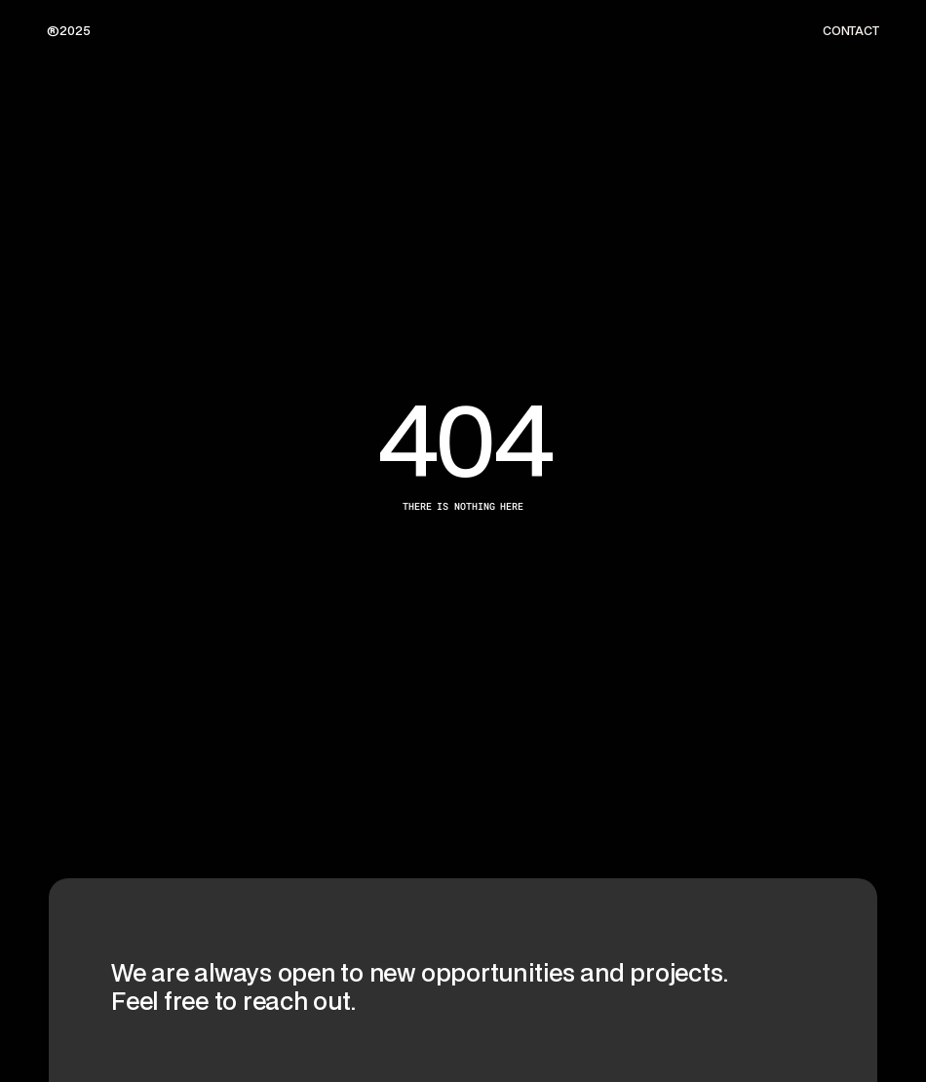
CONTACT (851, 30)
